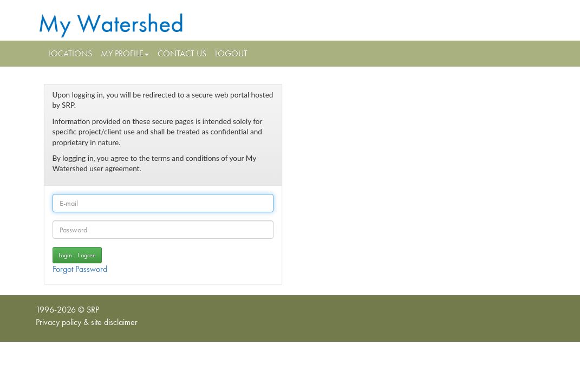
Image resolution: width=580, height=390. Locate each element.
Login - (77, 255)
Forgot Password (80, 269)
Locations (70, 53)
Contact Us (182, 53)
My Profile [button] (125, 53)
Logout (231, 53)
